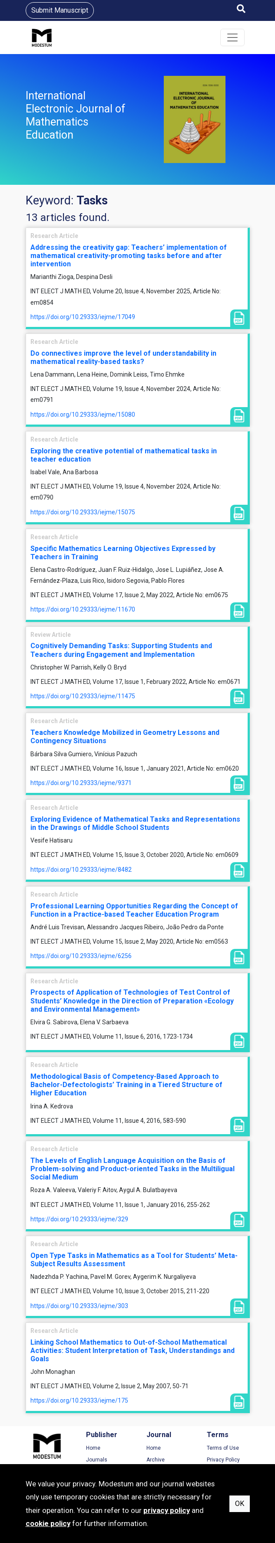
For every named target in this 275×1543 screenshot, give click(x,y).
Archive (155, 1460)
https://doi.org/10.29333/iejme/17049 (82, 316)
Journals (96, 1460)
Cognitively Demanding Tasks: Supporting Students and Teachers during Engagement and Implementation (121, 650)
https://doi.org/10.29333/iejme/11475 (82, 696)
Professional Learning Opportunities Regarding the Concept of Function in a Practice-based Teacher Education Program (134, 910)
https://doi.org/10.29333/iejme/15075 (82, 512)
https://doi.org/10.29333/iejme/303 (79, 1305)
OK (239, 1503)
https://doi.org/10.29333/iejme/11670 (82, 609)
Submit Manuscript (59, 10)
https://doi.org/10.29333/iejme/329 (79, 1219)
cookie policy (48, 1523)
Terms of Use (223, 1448)
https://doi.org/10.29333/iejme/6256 (81, 955)
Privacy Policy (223, 1460)
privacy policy (166, 1510)
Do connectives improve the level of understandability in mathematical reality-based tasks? (123, 357)
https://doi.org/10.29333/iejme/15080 (82, 414)
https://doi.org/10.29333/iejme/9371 (81, 782)
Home (93, 1448)
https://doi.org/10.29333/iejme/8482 (81, 869)
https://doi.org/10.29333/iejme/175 (79, 1400)
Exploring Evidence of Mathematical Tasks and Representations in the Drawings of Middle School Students (135, 823)
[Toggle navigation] (232, 37)
